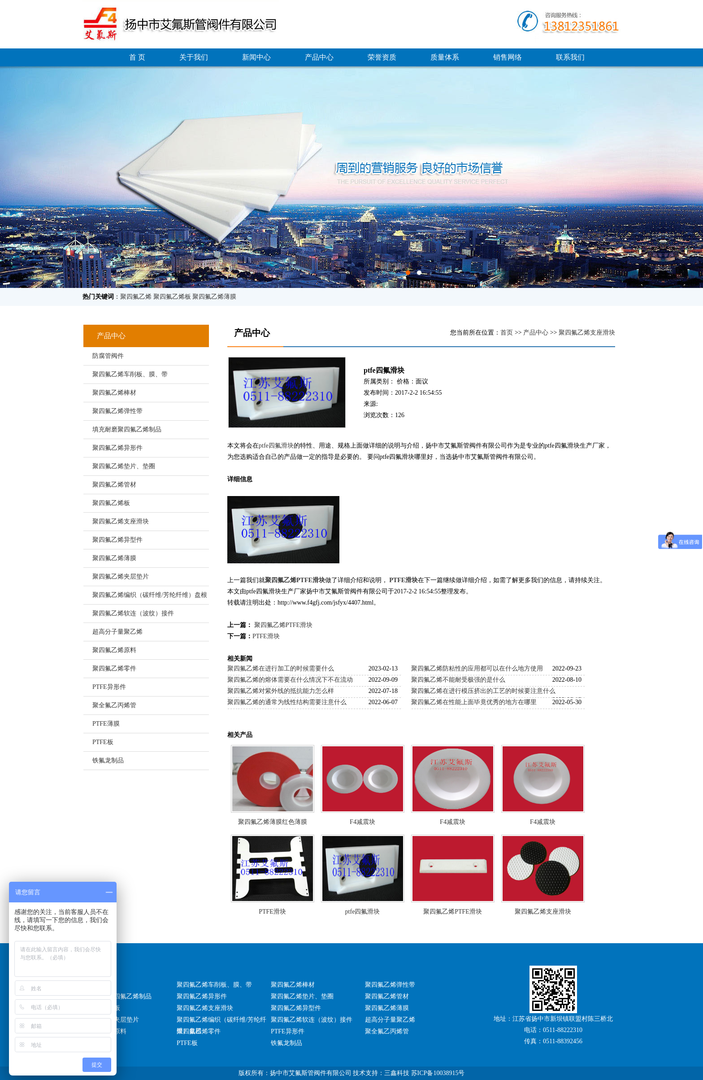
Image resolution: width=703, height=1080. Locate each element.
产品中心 (319, 57)
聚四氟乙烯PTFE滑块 (295, 580)
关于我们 (193, 57)
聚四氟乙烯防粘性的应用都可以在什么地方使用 (477, 668)
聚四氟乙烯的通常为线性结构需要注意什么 (287, 702)
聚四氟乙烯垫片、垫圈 (123, 466)
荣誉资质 (382, 57)
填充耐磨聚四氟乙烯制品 (126, 429)
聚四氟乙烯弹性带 (117, 411)
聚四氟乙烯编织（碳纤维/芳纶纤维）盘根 (149, 595)
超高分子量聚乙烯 (117, 631)
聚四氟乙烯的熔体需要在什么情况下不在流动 (290, 679)
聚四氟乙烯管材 (114, 484)
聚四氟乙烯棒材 (114, 392)
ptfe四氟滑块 (276, 445)
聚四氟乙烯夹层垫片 (120, 576)
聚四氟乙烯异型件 (117, 539)
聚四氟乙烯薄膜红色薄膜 (272, 822)
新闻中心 (256, 57)
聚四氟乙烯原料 (114, 650)
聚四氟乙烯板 (172, 296)
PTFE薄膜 (106, 723)
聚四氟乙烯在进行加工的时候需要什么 (280, 668)
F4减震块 (362, 822)
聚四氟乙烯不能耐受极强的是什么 (458, 679)
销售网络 (507, 57)
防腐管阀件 (108, 356)
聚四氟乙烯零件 (114, 668)
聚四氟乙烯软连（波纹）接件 (133, 613)
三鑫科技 (396, 1073)
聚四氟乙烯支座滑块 (120, 521)
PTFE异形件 (109, 687)
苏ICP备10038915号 (438, 1073)
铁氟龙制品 (108, 760)
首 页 (137, 57)
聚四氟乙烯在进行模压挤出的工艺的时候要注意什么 (483, 691)
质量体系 (444, 57)
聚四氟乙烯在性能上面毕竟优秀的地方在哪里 (474, 702)
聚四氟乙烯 (136, 296)
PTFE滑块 (403, 580)
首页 (506, 332)
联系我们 (570, 57)
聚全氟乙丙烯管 (114, 705)
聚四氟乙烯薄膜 (214, 296)
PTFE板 (102, 742)
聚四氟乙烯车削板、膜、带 (130, 374)
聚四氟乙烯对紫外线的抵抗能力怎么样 (280, 691)
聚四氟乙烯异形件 (117, 447)
